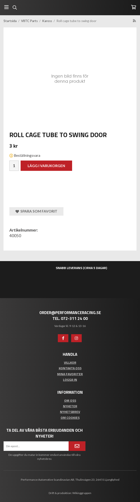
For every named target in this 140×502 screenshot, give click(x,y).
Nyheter (70, 406)
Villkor (70, 362)
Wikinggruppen (81, 493)
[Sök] (15, 7)
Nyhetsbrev (70, 411)
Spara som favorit (36, 211)
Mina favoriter (70, 373)
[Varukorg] (133, 7)
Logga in (70, 379)
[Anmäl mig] (77, 446)
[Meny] (6, 7)
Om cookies (70, 417)
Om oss (70, 400)
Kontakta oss (70, 368)
